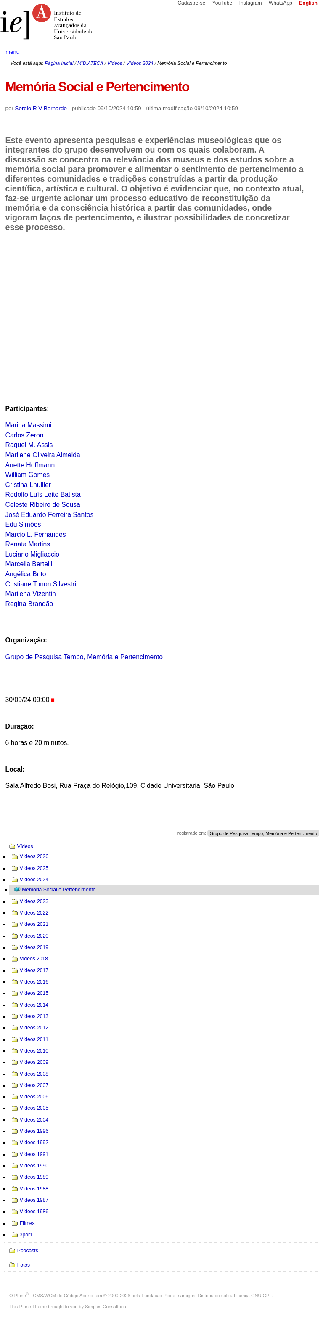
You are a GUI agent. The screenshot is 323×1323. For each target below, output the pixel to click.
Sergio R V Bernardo (41, 108)
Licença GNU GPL (253, 1295)
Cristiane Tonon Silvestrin (42, 584)
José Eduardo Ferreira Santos (49, 514)
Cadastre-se (191, 3)
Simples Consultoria (105, 1306)
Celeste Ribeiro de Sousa (42, 504)
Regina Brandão (29, 603)
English (308, 3)
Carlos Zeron (24, 435)
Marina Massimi (28, 425)
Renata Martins (27, 544)
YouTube (222, 3)
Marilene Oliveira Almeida (42, 455)
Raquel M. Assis (29, 444)
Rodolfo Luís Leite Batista (43, 494)
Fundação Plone (158, 1295)
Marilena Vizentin (30, 593)
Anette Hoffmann (30, 465)
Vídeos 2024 (139, 63)
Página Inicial (59, 63)
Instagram (250, 3)
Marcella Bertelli (29, 563)
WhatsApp (280, 3)
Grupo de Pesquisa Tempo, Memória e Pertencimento (84, 656)
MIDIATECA (90, 63)
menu (12, 52)
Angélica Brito (25, 574)
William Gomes (27, 474)
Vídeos (114, 63)
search (300, 52)
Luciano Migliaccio (32, 554)
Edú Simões (23, 524)
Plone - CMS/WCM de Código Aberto (53, 1295)
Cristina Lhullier (28, 484)
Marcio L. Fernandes (35, 534)
